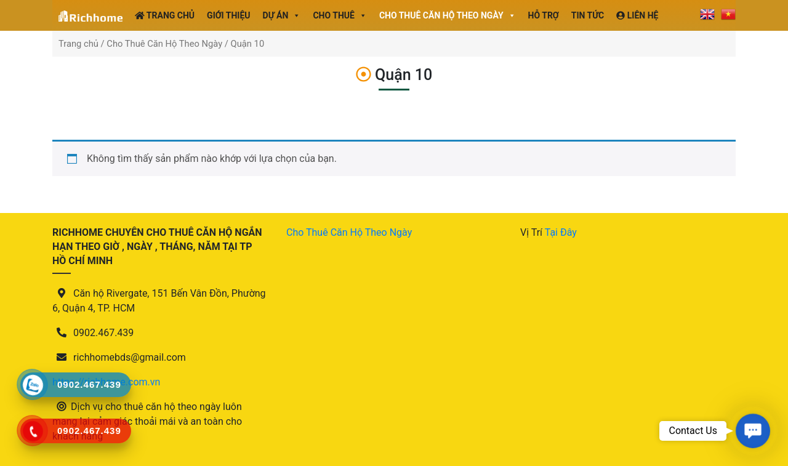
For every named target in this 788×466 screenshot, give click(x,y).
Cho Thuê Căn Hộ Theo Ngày (164, 43)
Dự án (282, 15)
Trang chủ (78, 43)
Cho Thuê (339, 15)
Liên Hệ (637, 15)
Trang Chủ (165, 15)
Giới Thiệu (228, 15)
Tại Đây (561, 232)
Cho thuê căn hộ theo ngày (447, 15)
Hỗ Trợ (543, 15)
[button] (753, 431)
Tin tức (588, 15)
